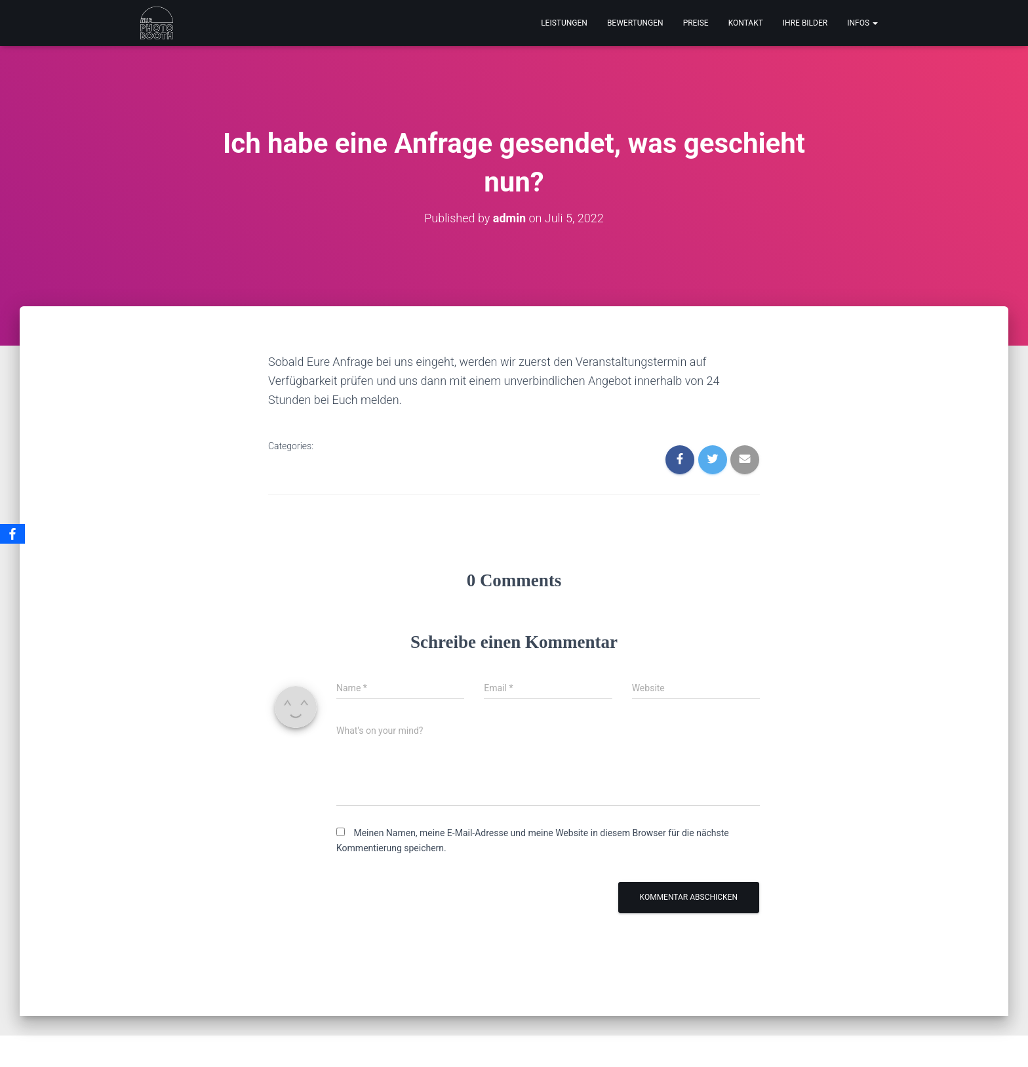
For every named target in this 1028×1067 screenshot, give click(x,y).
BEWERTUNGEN (635, 23)
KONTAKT (745, 23)
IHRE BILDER (805, 23)
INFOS (862, 23)
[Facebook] (12, 534)
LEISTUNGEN (564, 23)
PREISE (696, 23)
